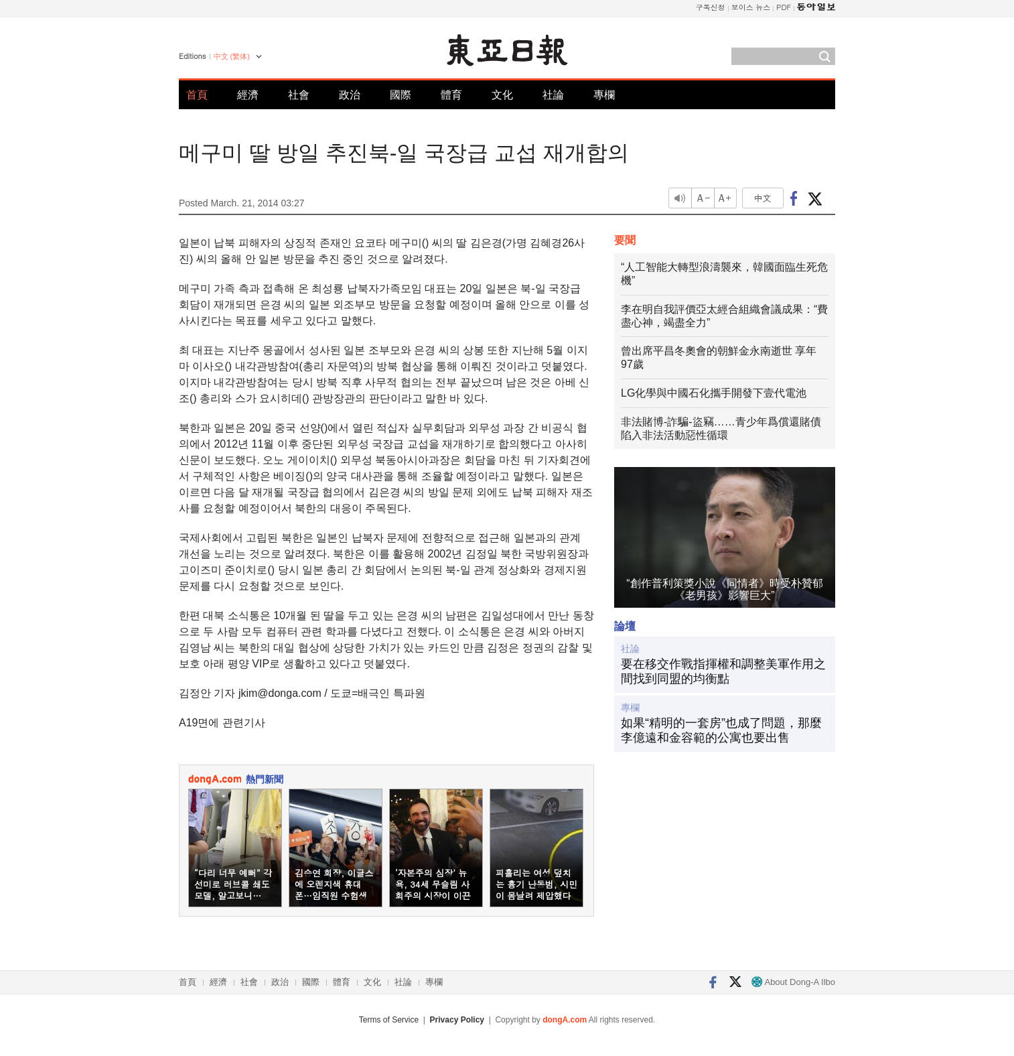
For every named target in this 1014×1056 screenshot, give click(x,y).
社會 (298, 95)
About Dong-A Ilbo (793, 982)
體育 (451, 95)
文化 (502, 95)
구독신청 (710, 7)
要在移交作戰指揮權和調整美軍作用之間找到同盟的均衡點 (723, 671)
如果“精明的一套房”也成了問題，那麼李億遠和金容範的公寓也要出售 (721, 730)
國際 (400, 95)
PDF (783, 7)
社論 (553, 95)
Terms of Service (389, 1020)
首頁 (197, 95)
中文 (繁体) (232, 56)
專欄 (604, 95)
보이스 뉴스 (751, 7)
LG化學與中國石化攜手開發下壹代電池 (713, 393)
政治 (349, 95)
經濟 (248, 95)
